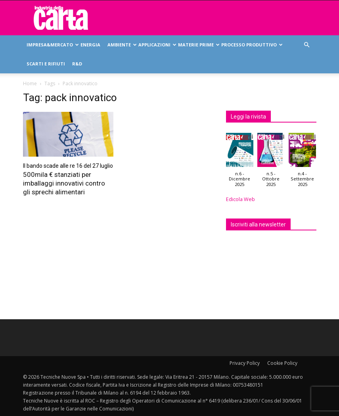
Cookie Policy (282, 363)
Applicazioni (156, 45)
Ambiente (121, 45)
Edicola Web (240, 199)
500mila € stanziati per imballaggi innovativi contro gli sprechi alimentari (64, 183)
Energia (90, 45)
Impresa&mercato (52, 45)
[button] (306, 45)
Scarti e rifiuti (46, 64)
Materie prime (198, 45)
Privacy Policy (245, 363)
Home (30, 83)
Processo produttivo (251, 45)
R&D (77, 64)
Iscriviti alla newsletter (258, 224)
